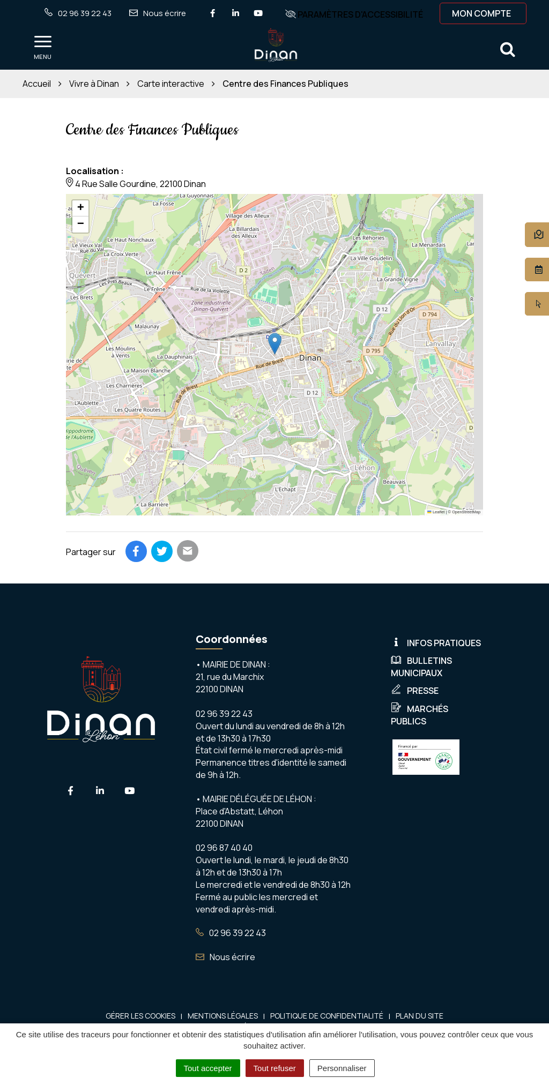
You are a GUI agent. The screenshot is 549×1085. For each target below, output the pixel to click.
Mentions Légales (223, 1016)
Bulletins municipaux (421, 667)
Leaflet (435, 512)
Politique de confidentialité (326, 1016)
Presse (415, 691)
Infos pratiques (436, 643)
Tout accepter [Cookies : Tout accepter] (208, 1068)
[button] (274, 344)
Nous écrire (225, 957)
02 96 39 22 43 (231, 933)
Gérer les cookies (140, 1016)
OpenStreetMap (466, 512)
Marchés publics (419, 715)
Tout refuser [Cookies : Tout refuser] (275, 1068)
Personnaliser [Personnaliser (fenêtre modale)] (342, 1068)
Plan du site (419, 1016)
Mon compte (481, 13)
